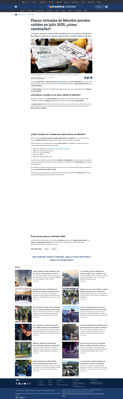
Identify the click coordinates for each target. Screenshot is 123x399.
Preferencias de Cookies (77, 389)
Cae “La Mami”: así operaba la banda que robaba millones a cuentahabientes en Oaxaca (46, 326)
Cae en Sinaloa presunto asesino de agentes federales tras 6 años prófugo (93, 308)
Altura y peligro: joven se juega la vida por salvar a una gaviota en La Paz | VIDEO (46, 272)
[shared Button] (91, 78)
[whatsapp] (30, 384)
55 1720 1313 (93, 383)
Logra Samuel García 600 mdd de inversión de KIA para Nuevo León (45, 362)
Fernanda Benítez (40, 78)
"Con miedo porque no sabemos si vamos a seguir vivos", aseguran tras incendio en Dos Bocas (93, 272)
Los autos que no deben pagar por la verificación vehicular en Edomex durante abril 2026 (92, 362)
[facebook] (28, 384)
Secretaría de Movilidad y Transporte (59, 149)
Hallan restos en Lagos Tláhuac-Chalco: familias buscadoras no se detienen (94, 290)
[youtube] (25, 384)
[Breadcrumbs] (16, 14)
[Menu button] (21, 6)
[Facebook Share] (85, 78)
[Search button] (106, 7)
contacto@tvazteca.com (96, 382)
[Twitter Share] (88, 78)
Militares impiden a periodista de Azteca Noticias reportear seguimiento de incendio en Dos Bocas (46, 344)
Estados (54, 248)
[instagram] (19, 384)
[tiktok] (22, 384)
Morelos (46, 248)
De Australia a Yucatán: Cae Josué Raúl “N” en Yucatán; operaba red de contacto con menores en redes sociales (47, 308)
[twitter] (17, 384)
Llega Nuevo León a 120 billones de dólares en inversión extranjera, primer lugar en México (47, 290)
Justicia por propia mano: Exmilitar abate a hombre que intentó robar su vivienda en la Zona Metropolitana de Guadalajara (93, 344)
